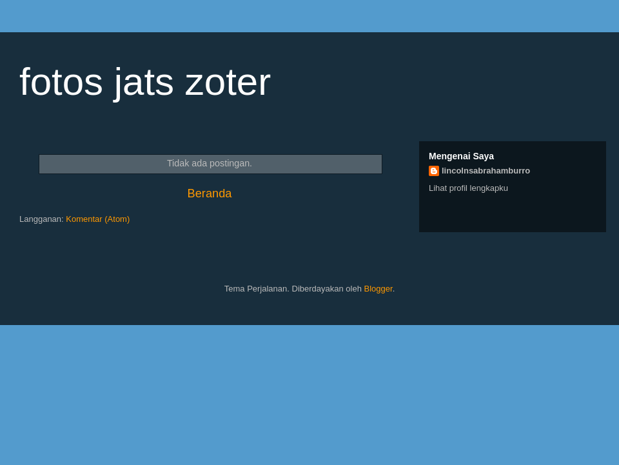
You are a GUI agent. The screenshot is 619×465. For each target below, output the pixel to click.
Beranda (210, 193)
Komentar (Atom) (98, 219)
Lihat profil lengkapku (468, 188)
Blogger (378, 288)
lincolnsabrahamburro (486, 170)
